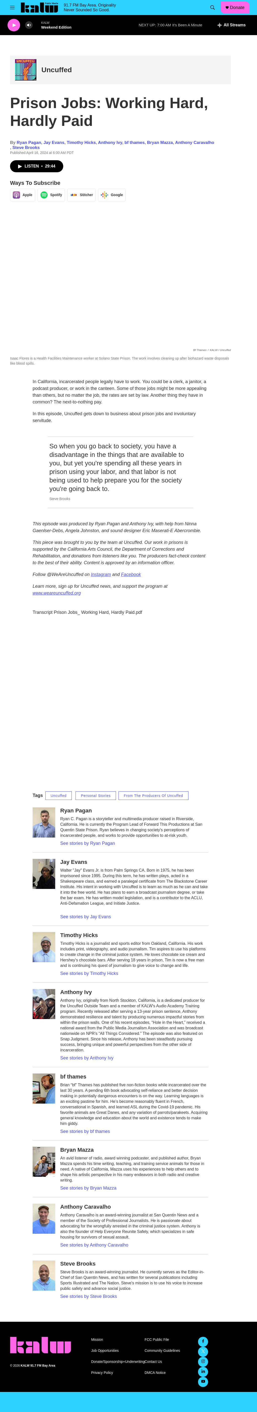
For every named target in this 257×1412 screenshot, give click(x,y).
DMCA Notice (155, 1373)
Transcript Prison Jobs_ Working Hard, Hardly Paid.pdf (87, 612)
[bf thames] (44, 1088)
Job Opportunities (105, 1351)
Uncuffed (56, 70)
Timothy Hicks (81, 142)
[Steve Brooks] (44, 1276)
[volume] (29, 25)
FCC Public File (157, 1340)
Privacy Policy (102, 1373)
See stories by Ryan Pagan (87, 843)
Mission (97, 1340)
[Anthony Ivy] (44, 1004)
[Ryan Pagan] (44, 822)
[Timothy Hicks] (44, 947)
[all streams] (231, 25)
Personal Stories (96, 796)
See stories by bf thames (85, 1131)
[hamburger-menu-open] (12, 8)
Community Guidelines (162, 1351)
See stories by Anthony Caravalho (94, 1245)
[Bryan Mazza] (44, 1162)
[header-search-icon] (212, 7)
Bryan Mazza (160, 142)
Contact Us (153, 1362)
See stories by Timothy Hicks (89, 973)
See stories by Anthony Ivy (86, 1057)
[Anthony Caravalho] (44, 1219)
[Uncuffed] (25, 69)
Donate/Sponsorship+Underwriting (115, 1362)
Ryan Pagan (29, 142)
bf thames (134, 142)
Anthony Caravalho (194, 142)
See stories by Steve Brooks (88, 1296)
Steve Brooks (26, 147)
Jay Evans (53, 142)
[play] (14, 25)
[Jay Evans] (44, 874)
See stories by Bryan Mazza (88, 1188)
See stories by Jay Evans (85, 916)
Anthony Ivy (110, 142)
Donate (237, 7)
